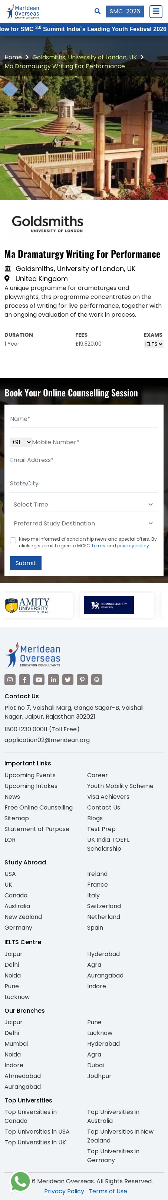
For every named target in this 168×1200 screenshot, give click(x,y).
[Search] (98, 11)
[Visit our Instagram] (10, 679)
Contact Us (103, 807)
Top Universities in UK (35, 1142)
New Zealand (23, 917)
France (97, 884)
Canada (15, 895)
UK (8, 884)
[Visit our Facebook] (24, 679)
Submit (26, 563)
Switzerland (104, 906)
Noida (12, 975)
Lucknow (17, 997)
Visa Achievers (108, 796)
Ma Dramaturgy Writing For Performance (64, 66)
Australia (17, 906)
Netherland (103, 917)
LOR (10, 839)
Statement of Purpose (36, 829)
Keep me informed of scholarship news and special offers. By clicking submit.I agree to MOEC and (88, 542)
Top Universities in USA (37, 1131)
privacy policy (133, 546)
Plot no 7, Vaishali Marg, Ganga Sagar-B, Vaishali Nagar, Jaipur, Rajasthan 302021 (74, 712)
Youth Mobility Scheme (120, 786)
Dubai (95, 1065)
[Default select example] (84, 504)
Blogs (95, 818)
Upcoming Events (30, 775)
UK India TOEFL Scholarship (108, 844)
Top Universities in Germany (113, 1155)
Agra (94, 964)
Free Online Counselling (38, 807)
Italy (93, 895)
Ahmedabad (22, 1076)
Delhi (11, 964)
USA (10, 874)
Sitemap (16, 818)
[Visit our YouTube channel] (39, 679)
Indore (96, 986)
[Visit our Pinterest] (82, 679)
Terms (98, 546)
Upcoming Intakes (30, 786)
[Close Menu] (155, 11)
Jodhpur (99, 1076)
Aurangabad (105, 975)
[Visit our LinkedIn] (53, 679)
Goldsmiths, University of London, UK (84, 57)
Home (13, 57)
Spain (95, 927)
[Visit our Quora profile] (96, 679)
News (12, 796)
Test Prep (101, 829)
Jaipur (13, 954)
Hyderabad (103, 954)
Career (97, 775)
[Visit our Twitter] (67, 679)
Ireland (97, 874)
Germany (18, 927)
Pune (11, 986)
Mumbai (16, 1043)
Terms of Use (108, 1191)
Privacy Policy (64, 1191)
